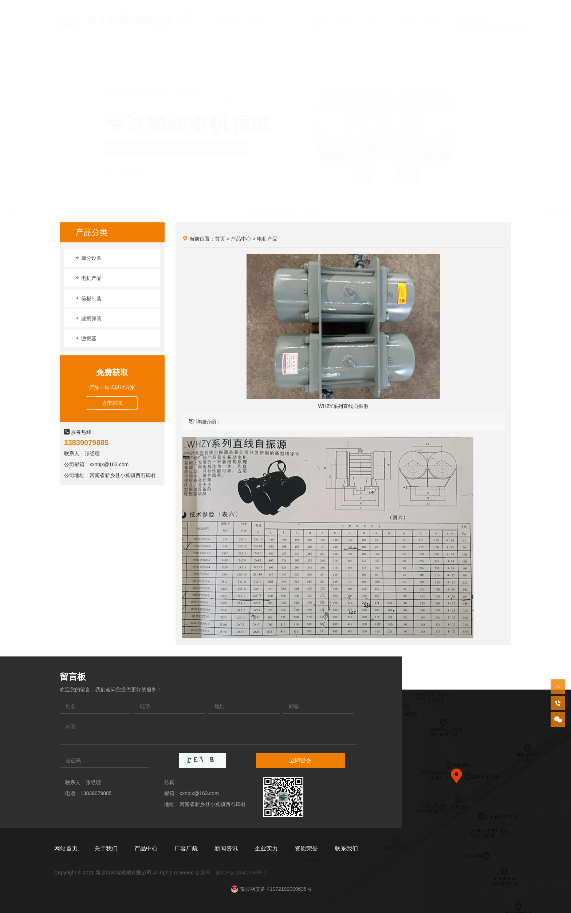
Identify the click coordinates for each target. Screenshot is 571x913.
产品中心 (241, 239)
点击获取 (112, 403)
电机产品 (88, 278)
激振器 (85, 339)
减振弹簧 (88, 318)
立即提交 (300, 760)
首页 (220, 239)
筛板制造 (88, 298)
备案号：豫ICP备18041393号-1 (231, 873)
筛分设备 (88, 258)
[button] (261, 204)
